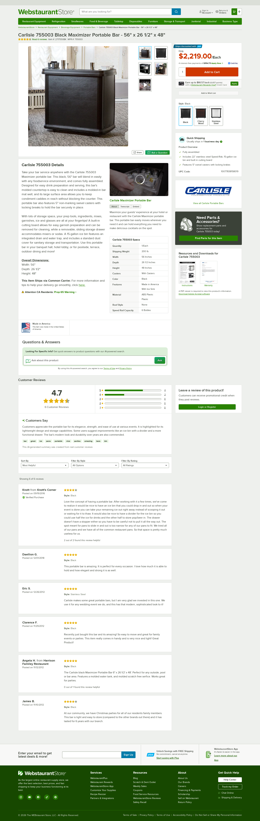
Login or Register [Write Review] (207, 407)
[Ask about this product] (95, 360)
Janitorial (196, 21)
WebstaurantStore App (102, 786)
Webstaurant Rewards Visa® (203, 85)
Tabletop (118, 21)
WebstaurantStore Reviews (147, 798)
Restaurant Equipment (34, 21)
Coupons (137, 790)
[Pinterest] (55, 797)
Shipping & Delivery (230, 797)
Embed (136, 206)
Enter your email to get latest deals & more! (35, 754)
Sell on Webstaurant (188, 798)
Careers (182, 786)
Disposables (135, 21)
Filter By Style (78, 461)
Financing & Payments (189, 790)
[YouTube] (29, 797)
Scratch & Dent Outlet (144, 782)
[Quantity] (182, 71)
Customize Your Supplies (103, 790)
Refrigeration (58, 21)
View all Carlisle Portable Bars (208, 203)
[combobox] (126, 11)
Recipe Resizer (98, 794)
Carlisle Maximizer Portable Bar (130, 200)
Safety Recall (139, 802)
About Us (183, 778)
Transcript (124, 206)
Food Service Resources (146, 794)
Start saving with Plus (167, 758)
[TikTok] (47, 797)
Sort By (24, 461)
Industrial (211, 21)
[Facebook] (38, 797)
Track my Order (230, 786)
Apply (235, 84)
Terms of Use (109, 368)
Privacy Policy (126, 368)
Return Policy (185, 802)
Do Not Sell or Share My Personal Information (218, 815)
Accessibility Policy (182, 815)
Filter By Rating (129, 461)
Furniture (153, 21)
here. (82, 285)
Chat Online (226, 793)
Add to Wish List (208, 93)
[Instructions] (187, 273)
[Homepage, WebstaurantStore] (46, 11)
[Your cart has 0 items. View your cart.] (237, 11)
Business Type (230, 21)
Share (137, 152)
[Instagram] (21, 797)
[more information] (221, 141)
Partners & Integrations (102, 798)
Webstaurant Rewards (101, 782)
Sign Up (128, 754)
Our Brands (184, 782)
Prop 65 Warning (64, 292)
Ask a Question (158, 152)
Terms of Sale (130, 815)
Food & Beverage (99, 21)
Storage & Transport (174, 21)
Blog (135, 778)
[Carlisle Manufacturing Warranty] (208, 273)
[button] (145, 53)
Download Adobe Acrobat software (194, 294)
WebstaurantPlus (99, 778)
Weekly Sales (140, 786)
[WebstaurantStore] (45, 773)
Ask (160, 360)
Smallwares (77, 21)
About (114, 206)
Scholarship (184, 794)
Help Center (230, 779)
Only (181, 51)
